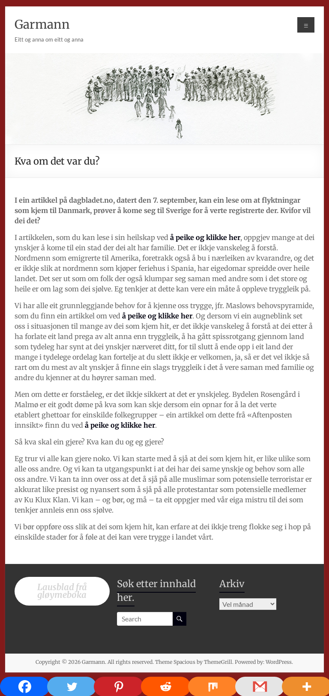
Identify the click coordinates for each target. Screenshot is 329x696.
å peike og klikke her (205, 237)
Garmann (42, 24)
